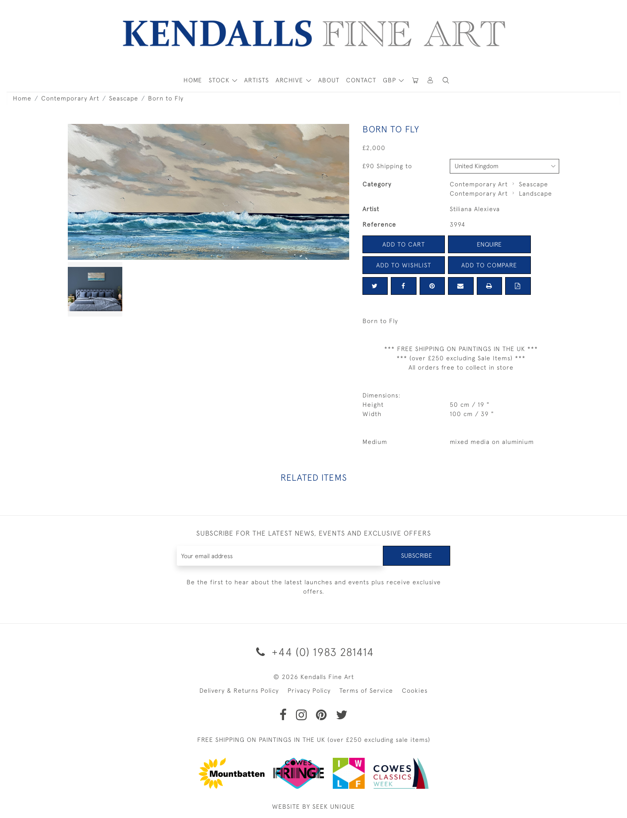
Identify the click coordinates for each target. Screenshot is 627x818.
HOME (192, 80)
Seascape (123, 98)
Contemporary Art (70, 98)
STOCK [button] (220, 80)
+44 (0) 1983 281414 (313, 651)
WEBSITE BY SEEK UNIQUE (313, 806)
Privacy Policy (309, 690)
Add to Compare (489, 265)
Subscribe (416, 555)
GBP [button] (390, 80)
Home (22, 98)
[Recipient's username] (280, 556)
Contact (361, 80)
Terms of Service (366, 690)
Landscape (535, 193)
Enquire (489, 244)
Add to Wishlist (403, 265)
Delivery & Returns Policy (239, 690)
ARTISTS (256, 80)
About (328, 80)
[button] (446, 80)
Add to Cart (403, 244)
